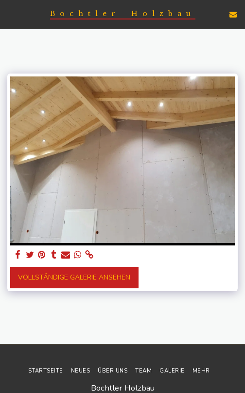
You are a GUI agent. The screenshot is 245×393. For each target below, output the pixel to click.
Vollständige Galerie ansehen (74, 277)
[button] (10, 14)
